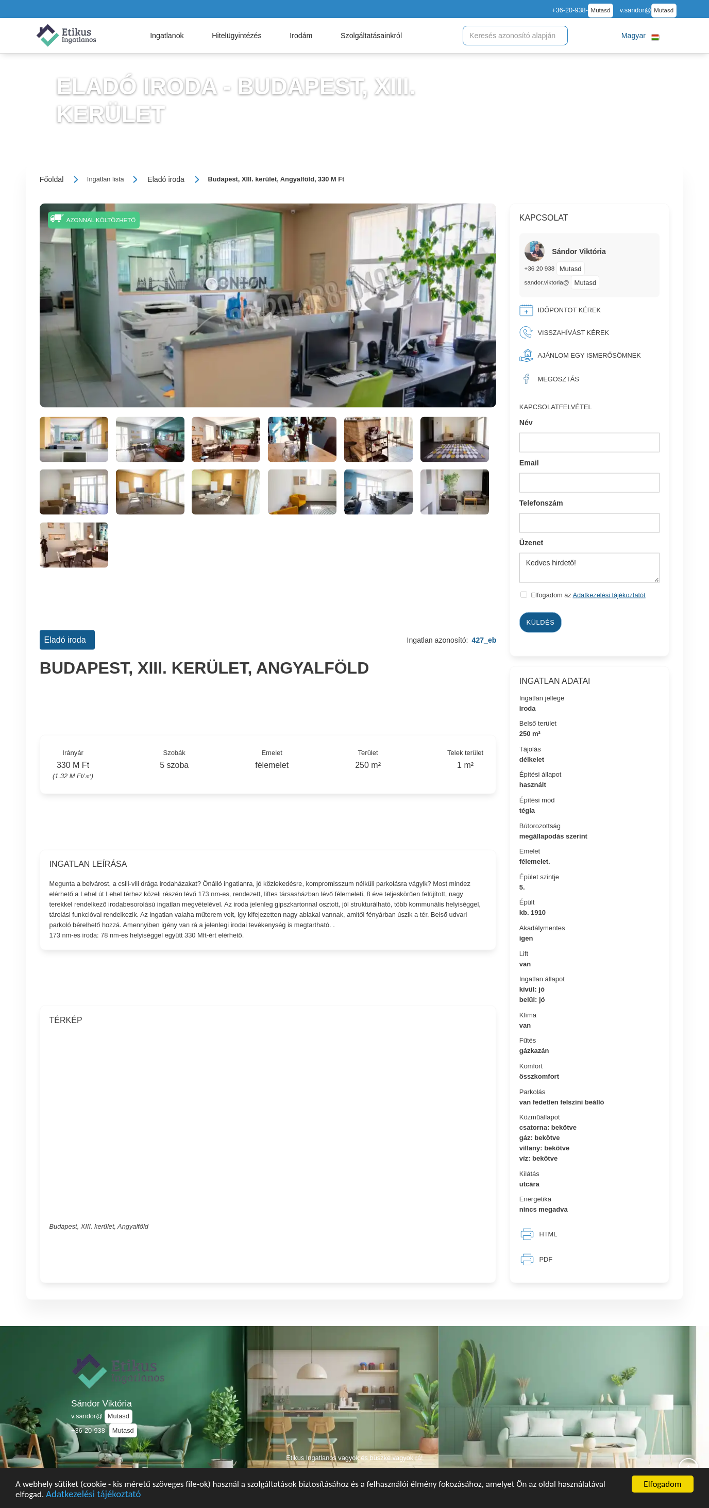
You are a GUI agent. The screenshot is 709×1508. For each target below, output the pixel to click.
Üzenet (531, 543)
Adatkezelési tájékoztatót (609, 595)
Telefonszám (541, 502)
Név (526, 422)
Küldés (541, 622)
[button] (167, 35)
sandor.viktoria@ (547, 282)
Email (529, 463)
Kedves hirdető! (589, 568)
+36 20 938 (540, 268)
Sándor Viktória (101, 1403)
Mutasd (601, 10)
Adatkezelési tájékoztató (93, 1495)
